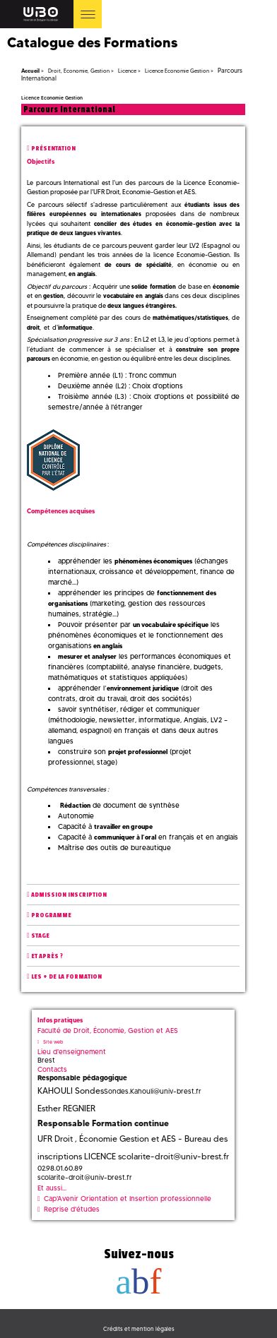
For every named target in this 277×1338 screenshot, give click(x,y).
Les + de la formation (66, 977)
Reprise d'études (72, 1209)
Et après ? (47, 956)
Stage (40, 936)
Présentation (53, 149)
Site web (53, 1042)
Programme (51, 915)
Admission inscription (69, 895)
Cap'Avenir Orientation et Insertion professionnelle (127, 1198)
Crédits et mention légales (139, 1328)
